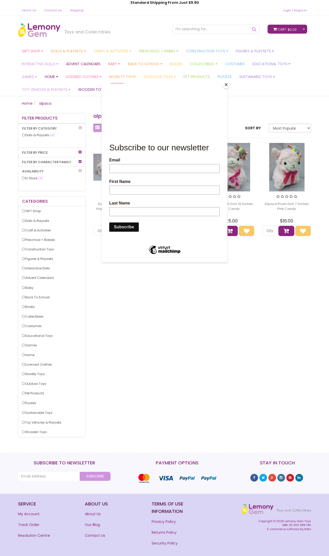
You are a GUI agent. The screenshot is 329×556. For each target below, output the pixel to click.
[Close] (226, 85)
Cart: (286, 29)
